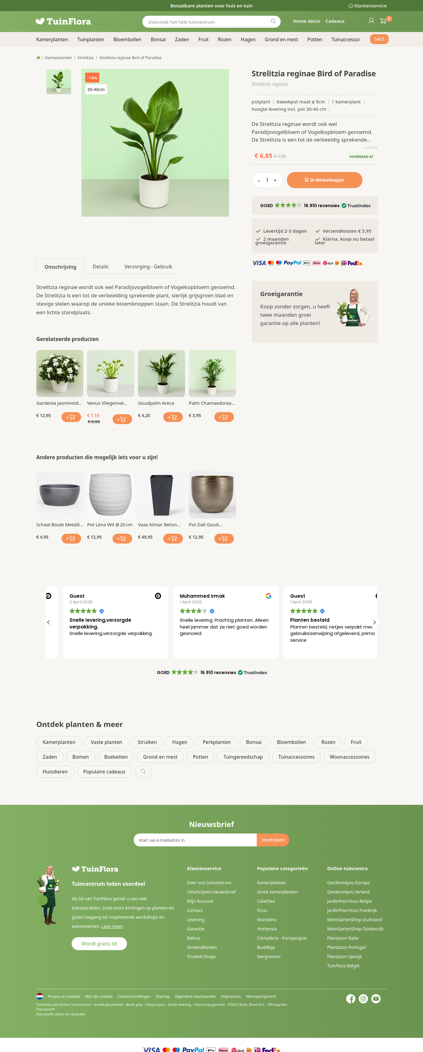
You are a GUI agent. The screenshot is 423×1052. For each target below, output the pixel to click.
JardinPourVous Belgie (349, 901)
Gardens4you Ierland (348, 892)
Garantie (195, 929)
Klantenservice (370, 5)
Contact (195, 910)
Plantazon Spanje (344, 956)
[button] (315, 205)
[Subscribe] (272, 839)
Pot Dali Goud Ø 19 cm (204, 524)
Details (101, 266)
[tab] (60, 266)
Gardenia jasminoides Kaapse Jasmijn (59, 403)
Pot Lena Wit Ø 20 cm (109, 524)
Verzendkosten (202, 947)
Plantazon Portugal (346, 947)
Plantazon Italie (342, 938)
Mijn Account (200, 901)
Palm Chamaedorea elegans (210, 403)
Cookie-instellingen (134, 996)
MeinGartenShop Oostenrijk (355, 929)
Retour (194, 938)
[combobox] (211, 22)
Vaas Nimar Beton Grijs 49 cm (157, 524)
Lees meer (112, 926)
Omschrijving (61, 266)
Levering (195, 919)
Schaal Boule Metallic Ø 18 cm (59, 524)
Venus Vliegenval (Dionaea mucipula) (108, 403)
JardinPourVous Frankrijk (352, 910)
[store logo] (73, 21)
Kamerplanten (58, 57)
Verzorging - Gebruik (148, 266)
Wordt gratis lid (99, 943)
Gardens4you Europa (348, 882)
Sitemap (163, 996)
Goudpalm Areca (156, 403)
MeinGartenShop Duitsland (354, 919)
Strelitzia (85, 57)
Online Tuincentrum (75, 1004)
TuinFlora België (343, 966)
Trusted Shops (201, 956)
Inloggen (371, 20)
